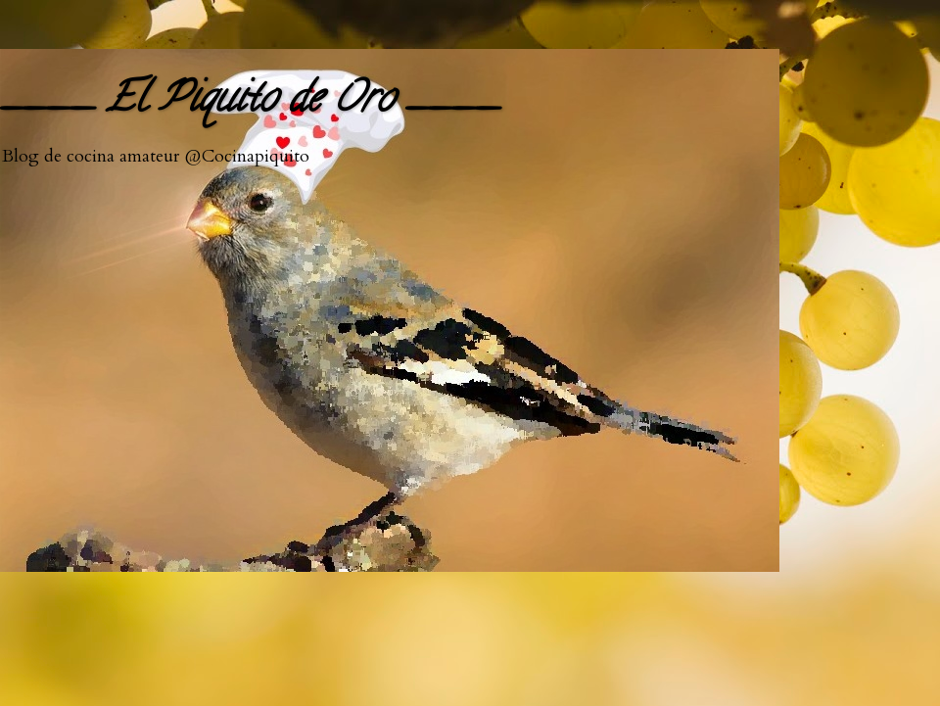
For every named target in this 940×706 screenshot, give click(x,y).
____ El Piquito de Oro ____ (249, 102)
